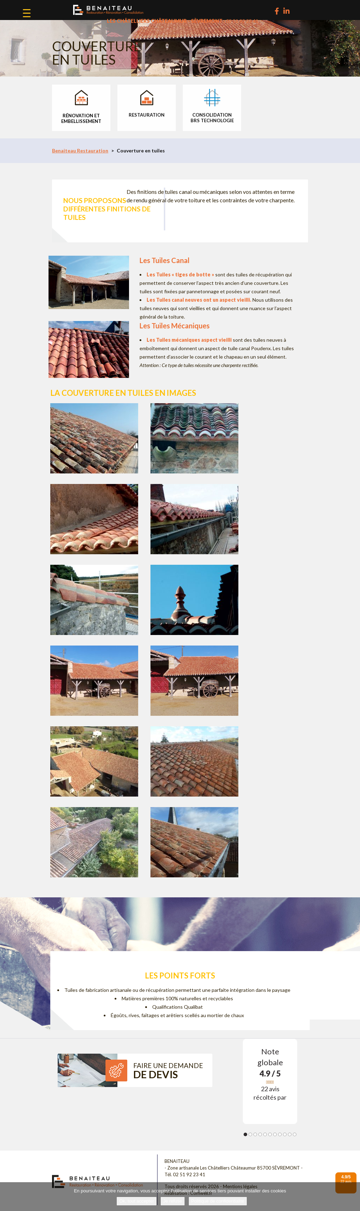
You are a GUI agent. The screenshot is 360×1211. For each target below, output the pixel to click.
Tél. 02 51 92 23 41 (185, 1174)
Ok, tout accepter (136, 1201)
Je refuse (172, 1201)
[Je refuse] (351, 1196)
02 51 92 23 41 (242, 21)
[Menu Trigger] (27, 13)
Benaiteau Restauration (80, 150)
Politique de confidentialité (217, 1201)
